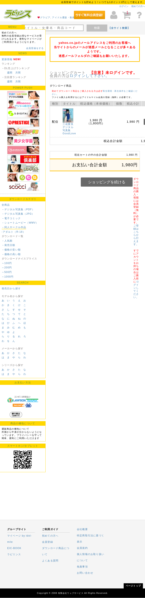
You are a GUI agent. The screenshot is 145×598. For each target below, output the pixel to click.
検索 (97, 27)
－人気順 (7, 240)
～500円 (7, 272)
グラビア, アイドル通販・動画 (57, 17)
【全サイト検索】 (119, 28)
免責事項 (82, 566)
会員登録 (47, 542)
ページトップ (133, 586)
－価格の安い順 (11, 249)
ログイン (123, 6)
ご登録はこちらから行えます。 (136, 235)
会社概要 (82, 529)
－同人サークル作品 (14, 227)
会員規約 (82, 548)
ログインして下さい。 (89, 76)
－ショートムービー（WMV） (20, 222)
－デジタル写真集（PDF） (18, 209)
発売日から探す (11, 288)
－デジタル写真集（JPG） (18, 213)
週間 (9, 72)
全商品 (6, 204)
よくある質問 (50, 560)
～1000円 (8, 276)
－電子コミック (11, 218)
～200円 (7, 267)
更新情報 (7, 59)
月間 (18, 72)
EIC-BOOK (14, 548)
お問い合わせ (85, 572)
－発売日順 (8, 245)
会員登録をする (35, 48)
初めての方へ (138, 6)
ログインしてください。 (136, 289)
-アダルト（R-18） (13, 231)
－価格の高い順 (11, 254)
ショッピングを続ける (106, 182)
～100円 (7, 263)
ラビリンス (14, 554)
